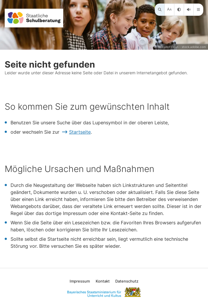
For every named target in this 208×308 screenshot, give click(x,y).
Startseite (80, 132)
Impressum (80, 281)
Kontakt (103, 281)
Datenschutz (126, 281)
